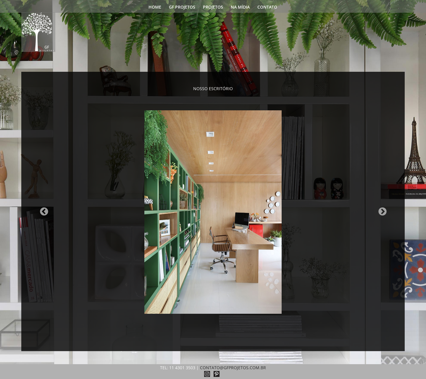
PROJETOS (213, 7)
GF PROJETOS (182, 7)
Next (381, 210)
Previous (42, 210)
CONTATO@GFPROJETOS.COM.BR (233, 367)
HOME (155, 7)
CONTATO (267, 7)
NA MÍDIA (240, 7)
